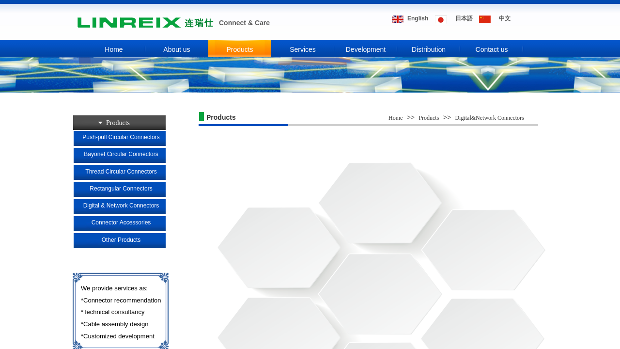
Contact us (492, 49)
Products (239, 49)
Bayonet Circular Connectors (121, 154)
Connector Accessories (121, 222)
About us (176, 49)
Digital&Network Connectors (489, 117)
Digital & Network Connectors (121, 205)
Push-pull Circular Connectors (120, 137)
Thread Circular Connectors (120, 171)
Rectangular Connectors (121, 188)
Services (303, 49)
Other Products (121, 240)
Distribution (429, 49)
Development (366, 49)
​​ (464, 18)
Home (114, 49)
